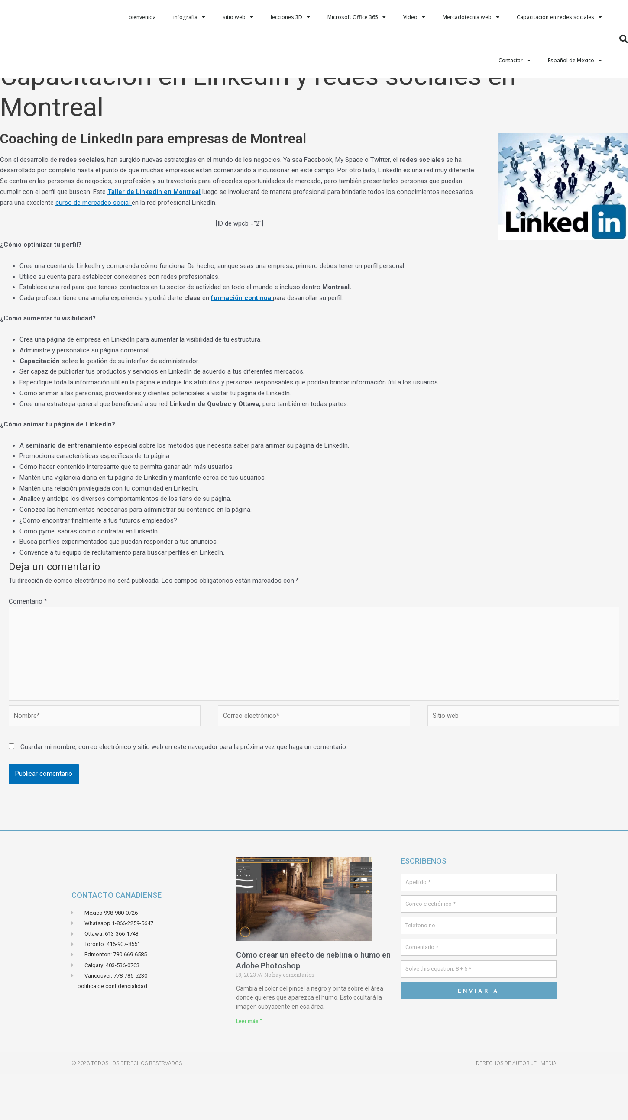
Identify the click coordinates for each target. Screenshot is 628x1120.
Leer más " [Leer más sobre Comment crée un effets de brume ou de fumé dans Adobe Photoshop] (249, 1067)
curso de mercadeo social (93, 246)
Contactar (515, 61)
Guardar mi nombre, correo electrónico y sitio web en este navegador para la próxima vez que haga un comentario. (183, 793)
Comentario (28, 645)
